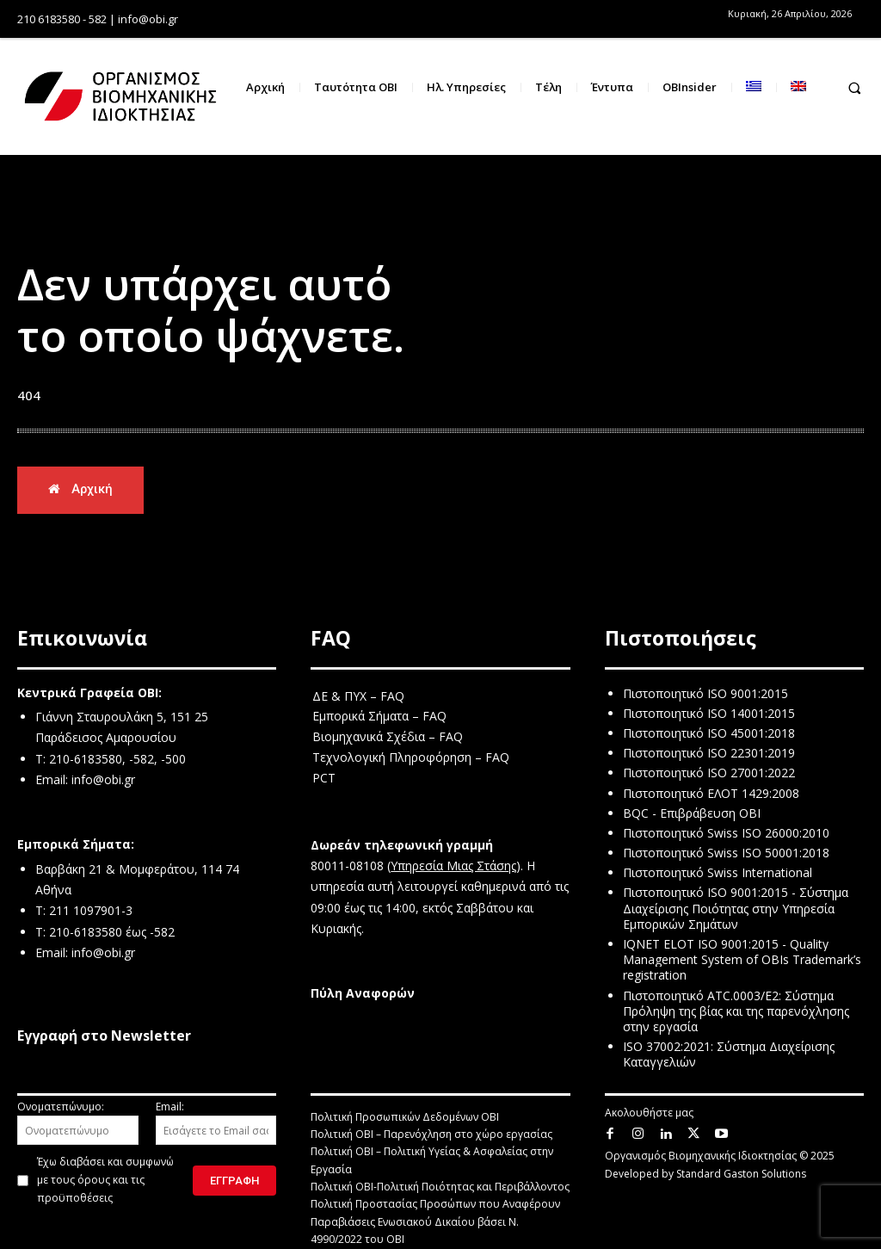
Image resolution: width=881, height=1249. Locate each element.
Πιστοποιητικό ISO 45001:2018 (709, 734)
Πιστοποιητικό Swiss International (717, 873)
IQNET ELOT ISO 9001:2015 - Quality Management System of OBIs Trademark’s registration (742, 960)
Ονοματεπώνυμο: (78, 1122)
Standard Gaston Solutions (741, 1173)
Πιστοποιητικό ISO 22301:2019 (709, 753)
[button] (854, 87)
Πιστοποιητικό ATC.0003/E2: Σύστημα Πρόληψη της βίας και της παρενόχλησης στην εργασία (736, 1011)
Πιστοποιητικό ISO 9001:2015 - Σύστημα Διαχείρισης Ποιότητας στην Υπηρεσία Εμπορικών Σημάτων (735, 908)
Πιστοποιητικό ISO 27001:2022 (709, 773)
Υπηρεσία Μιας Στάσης (453, 866)
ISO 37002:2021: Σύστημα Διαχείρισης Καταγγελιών (729, 1055)
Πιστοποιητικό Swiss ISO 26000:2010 (726, 833)
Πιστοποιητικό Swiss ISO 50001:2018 (726, 853)
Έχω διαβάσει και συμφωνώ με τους (105, 1180)
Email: (216, 1122)
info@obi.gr (103, 780)
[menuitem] (753, 87)
